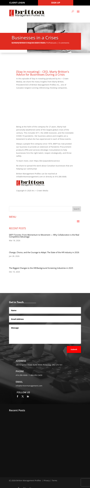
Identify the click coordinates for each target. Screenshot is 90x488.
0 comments (64, 43)
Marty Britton (20, 43)
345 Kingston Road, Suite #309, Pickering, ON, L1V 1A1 (39, 365)
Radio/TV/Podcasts (49, 43)
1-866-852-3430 (35, 375)
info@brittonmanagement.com (29, 385)
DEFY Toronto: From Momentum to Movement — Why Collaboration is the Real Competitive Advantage (44, 235)
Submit (74, 349)
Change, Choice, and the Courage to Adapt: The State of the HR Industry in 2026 (44, 252)
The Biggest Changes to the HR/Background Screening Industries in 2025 (41, 268)
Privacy (47, 480)
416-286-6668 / (22, 375)
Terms (54, 480)
